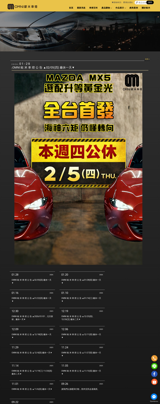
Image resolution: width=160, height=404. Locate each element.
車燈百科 (93, 8)
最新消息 (81, 8)
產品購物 (107, 8)
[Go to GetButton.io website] (154, 401)
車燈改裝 (46, 397)
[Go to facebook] (154, 397)
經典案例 (134, 8)
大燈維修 (95, 397)
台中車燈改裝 (54, 397)
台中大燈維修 (103, 397)
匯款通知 (128, 2)
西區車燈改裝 (76, 397)
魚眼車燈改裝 (86, 397)
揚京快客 (77, 402)
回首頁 (110, 386)
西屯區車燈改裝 (65, 397)
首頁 (71, 8)
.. (94, 402)
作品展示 (121, 8)
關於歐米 (146, 8)
